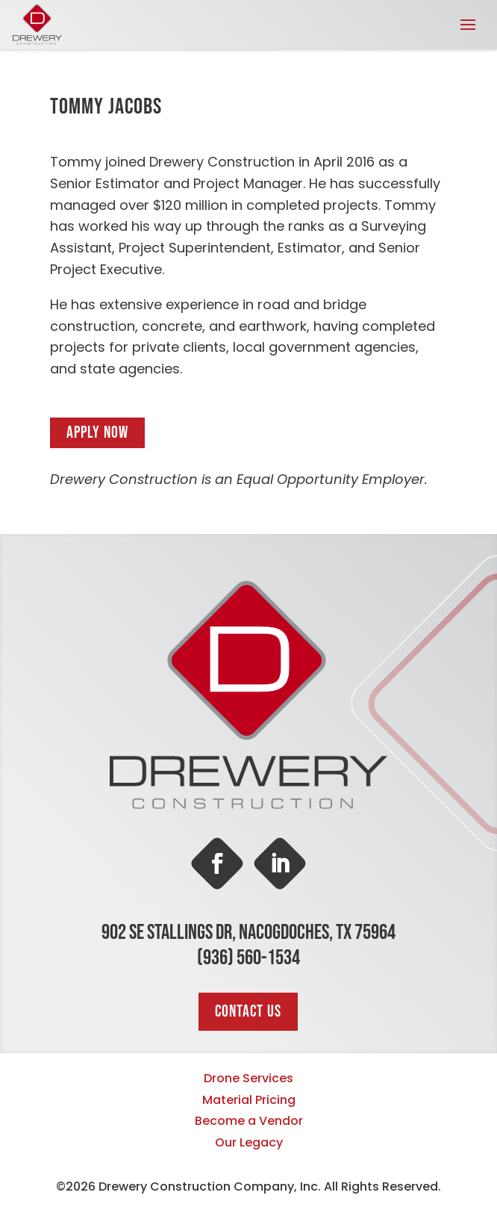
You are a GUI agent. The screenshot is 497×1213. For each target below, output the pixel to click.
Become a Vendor (249, 1120)
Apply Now (97, 433)
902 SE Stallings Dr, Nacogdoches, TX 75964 (248, 932)
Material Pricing (249, 1099)
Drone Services (248, 1078)
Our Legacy (249, 1142)
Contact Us (248, 1012)
